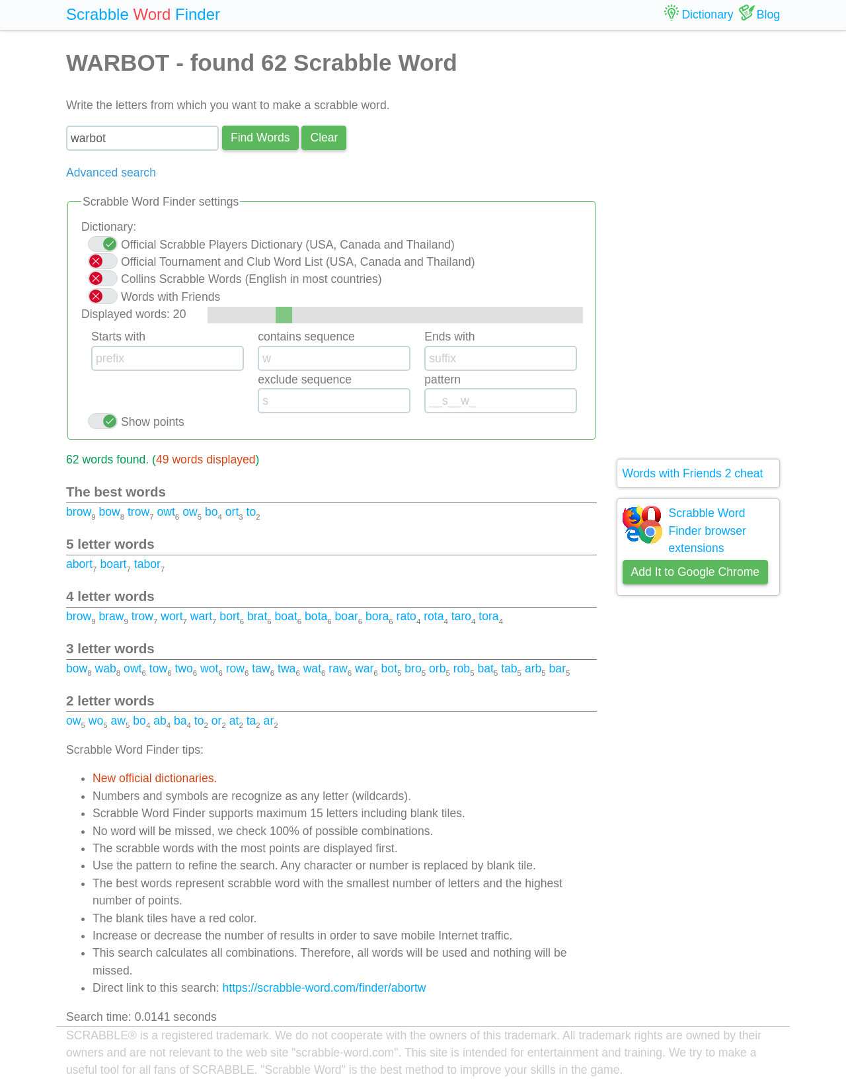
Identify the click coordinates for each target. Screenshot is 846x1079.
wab (105, 668)
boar (346, 616)
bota (316, 616)
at (234, 720)
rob (461, 668)
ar (269, 720)
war (364, 668)
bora (377, 616)
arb (533, 668)
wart (201, 616)
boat (286, 616)
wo (96, 720)
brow (78, 511)
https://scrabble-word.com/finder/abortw (324, 987)
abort (79, 564)
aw (118, 720)
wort (171, 616)
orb (437, 668)
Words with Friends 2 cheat (693, 473)
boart (113, 564)
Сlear (324, 137)
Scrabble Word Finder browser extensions (707, 530)
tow (158, 668)
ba (180, 720)
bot (389, 668)
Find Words (260, 137)
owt (165, 511)
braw (111, 616)
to (251, 511)
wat (312, 668)
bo (211, 511)
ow (190, 511)
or (217, 720)
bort (229, 616)
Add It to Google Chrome (695, 572)
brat (257, 616)
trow (138, 511)
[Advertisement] (698, 244)
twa (286, 668)
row (235, 668)
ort (232, 511)
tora (488, 616)
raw (337, 668)
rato (406, 616)
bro (412, 668)
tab (509, 668)
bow (109, 511)
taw (261, 668)
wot (209, 668)
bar (557, 668)
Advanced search (111, 172)
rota (433, 616)
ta (251, 720)
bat (485, 668)
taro (461, 616)
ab (160, 720)
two (183, 668)
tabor (147, 564)
